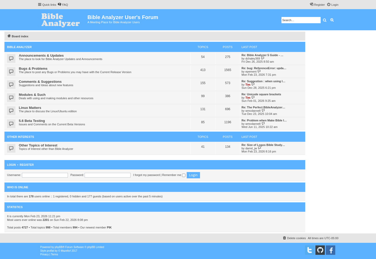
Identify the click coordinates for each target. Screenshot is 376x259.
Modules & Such (32, 95)
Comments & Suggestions (40, 82)
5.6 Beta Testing (32, 121)
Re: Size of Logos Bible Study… (263, 144)
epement (251, 71)
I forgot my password (146, 174)
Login (11, 164)
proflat (50, 250)
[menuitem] (62, 5)
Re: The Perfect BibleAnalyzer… (263, 107)
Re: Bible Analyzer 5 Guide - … (262, 55)
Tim (247, 84)
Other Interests (20, 136)
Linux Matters (30, 108)
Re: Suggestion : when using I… (263, 81)
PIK (109, 227)
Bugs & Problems (33, 68)
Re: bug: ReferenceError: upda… (264, 68)
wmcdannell (253, 110)
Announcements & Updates (41, 55)
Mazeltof (66, 250)
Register (27, 164)
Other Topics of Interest (38, 145)
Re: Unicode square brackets (261, 94)
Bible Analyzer (19, 47)
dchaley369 (252, 58)
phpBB (59, 247)
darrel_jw (251, 148)
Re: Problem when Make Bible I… (264, 120)
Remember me (173, 174)
